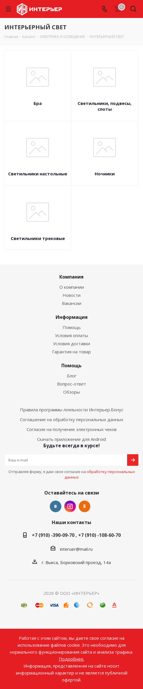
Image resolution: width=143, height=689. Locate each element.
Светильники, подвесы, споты (104, 106)
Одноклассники (84, 506)
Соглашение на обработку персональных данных (71, 419)
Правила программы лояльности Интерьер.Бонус (71, 409)
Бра (38, 103)
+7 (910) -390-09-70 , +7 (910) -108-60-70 (76, 535)
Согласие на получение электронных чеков (72, 429)
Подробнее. (71, 659)
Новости (71, 295)
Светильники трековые (38, 238)
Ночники (105, 174)
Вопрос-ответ (71, 384)
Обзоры (71, 392)
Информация (72, 317)
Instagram (70, 506)
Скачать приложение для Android (71, 439)
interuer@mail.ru (76, 549)
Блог (71, 376)
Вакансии (71, 303)
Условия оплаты (71, 335)
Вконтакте (55, 506)
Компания (71, 277)
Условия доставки (71, 343)
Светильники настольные (37, 174)
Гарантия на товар (71, 352)
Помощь (72, 327)
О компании (71, 287)
